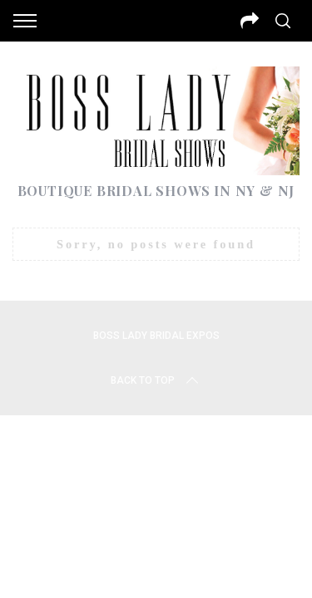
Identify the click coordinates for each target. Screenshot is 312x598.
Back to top (156, 380)
